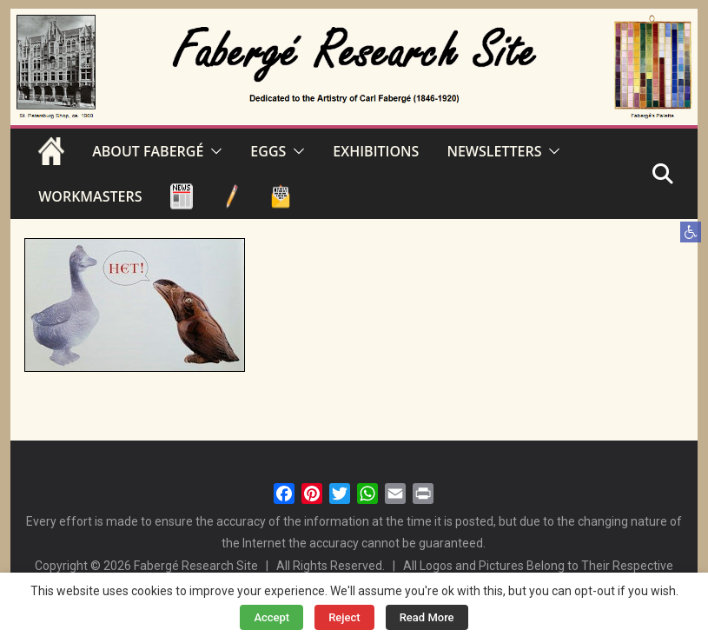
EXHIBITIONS (376, 151)
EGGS (268, 151)
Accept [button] (271, 617)
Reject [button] (344, 617)
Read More (427, 617)
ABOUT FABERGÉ (147, 151)
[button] (690, 232)
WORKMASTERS (90, 196)
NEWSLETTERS (494, 151)
